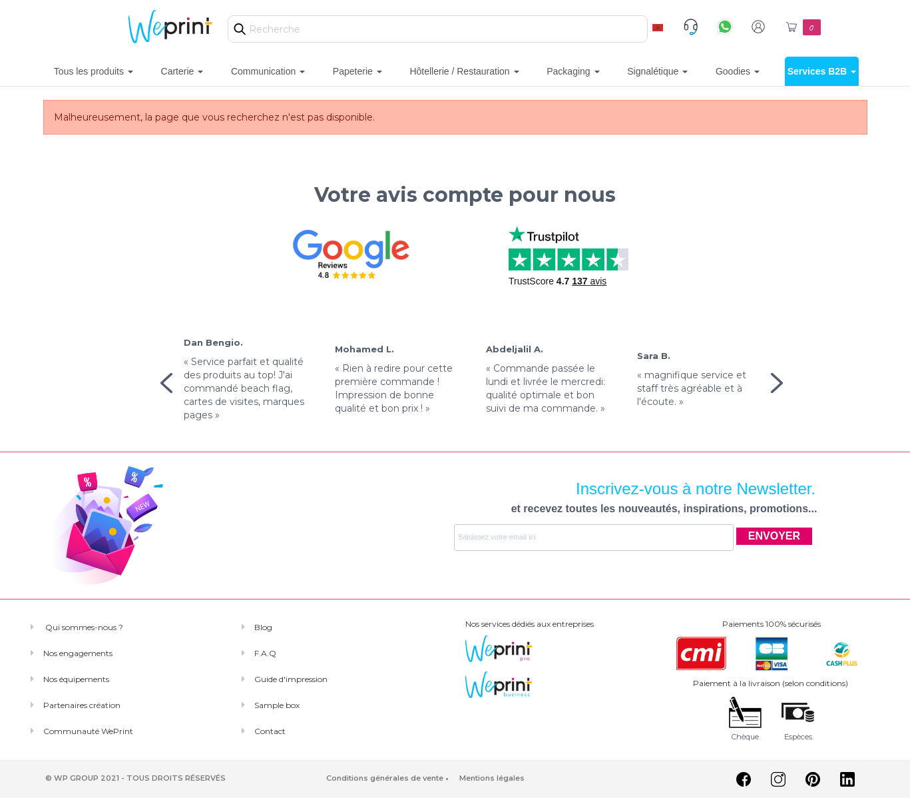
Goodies (738, 71)
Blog (263, 627)
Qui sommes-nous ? (83, 627)
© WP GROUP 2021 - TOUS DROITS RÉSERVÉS (135, 778)
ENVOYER (774, 536)
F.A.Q (265, 653)
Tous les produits (93, 71)
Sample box (277, 705)
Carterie (182, 71)
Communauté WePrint (88, 731)
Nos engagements (78, 653)
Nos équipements (76, 679)
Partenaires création (81, 705)
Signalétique (657, 71)
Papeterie (357, 71)
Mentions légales (492, 778)
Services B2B (822, 71)
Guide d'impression (291, 679)
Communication (268, 71)
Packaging (573, 71)
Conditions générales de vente (384, 778)
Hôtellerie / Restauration (464, 71)
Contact (270, 731)
